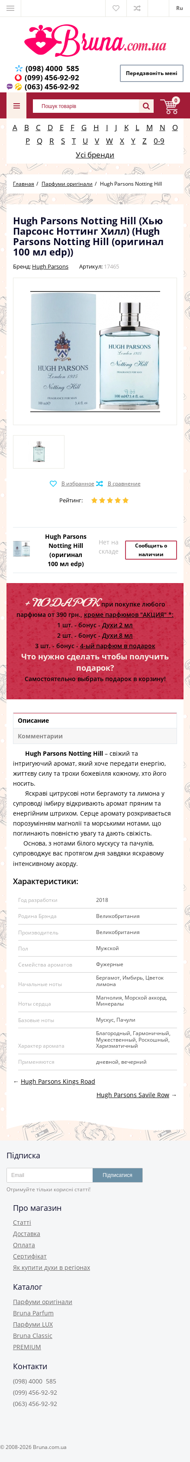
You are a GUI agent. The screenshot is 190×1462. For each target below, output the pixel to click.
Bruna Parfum (33, 1313)
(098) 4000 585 (52, 68)
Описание (33, 720)
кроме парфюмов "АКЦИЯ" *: (129, 614)
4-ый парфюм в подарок (117, 646)
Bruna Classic (32, 1335)
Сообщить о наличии (151, 550)
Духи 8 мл (117, 635)
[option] (38, 452)
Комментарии (40, 736)
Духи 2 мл (117, 625)
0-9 (159, 141)
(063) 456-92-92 (52, 86)
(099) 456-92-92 (52, 77)
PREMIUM (27, 1347)
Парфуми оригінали (42, 1302)
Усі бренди (95, 155)
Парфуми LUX (33, 1324)
